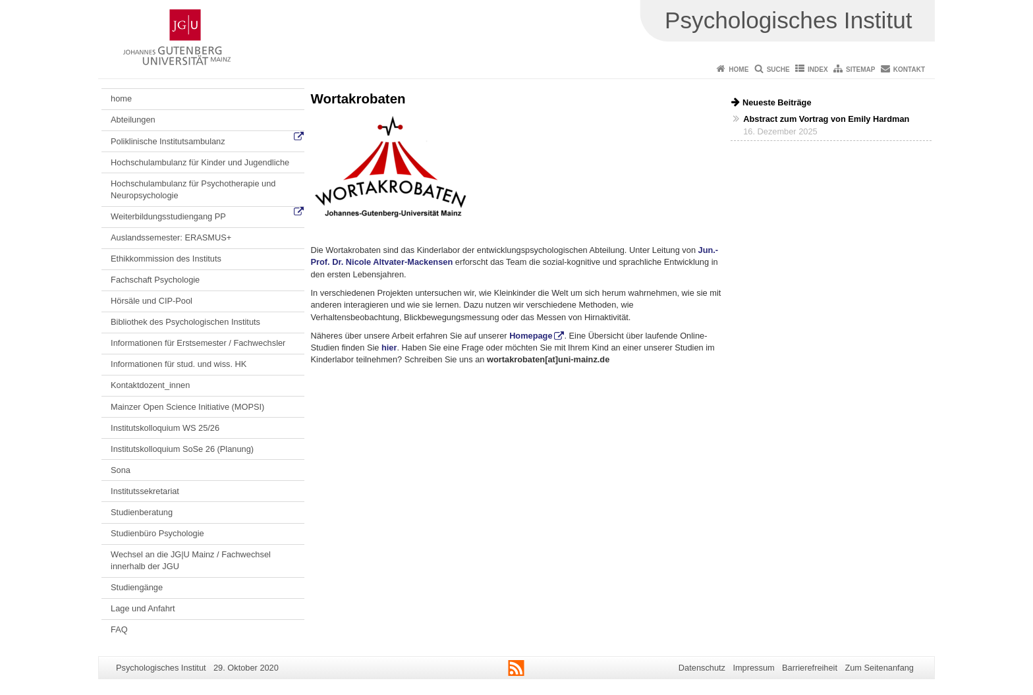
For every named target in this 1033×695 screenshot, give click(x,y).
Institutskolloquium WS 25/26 (165, 428)
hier (389, 347)
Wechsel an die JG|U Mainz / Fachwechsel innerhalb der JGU (191, 560)
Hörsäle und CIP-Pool (151, 301)
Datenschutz (702, 668)
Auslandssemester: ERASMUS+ (171, 237)
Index (818, 69)
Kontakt (909, 69)
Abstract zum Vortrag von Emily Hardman (826, 119)
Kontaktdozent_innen (150, 385)
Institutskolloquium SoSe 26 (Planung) (182, 449)
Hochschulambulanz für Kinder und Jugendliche (200, 162)
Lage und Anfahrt (143, 608)
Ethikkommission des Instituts (166, 259)
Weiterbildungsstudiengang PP (168, 216)
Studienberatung (142, 512)
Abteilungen (133, 120)
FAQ (119, 629)
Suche (778, 69)
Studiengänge (137, 587)
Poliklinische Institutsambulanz (168, 141)
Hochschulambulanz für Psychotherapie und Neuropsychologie (193, 189)
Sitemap (860, 69)
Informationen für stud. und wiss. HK (178, 364)
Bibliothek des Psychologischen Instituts (185, 322)
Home (738, 69)
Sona (120, 470)
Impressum (753, 668)
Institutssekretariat (145, 491)
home (121, 98)
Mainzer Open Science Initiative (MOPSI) (187, 407)
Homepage (530, 336)
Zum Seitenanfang (879, 668)
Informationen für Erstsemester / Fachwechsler (198, 343)
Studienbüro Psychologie (157, 533)
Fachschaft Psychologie (155, 280)
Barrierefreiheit (809, 668)
